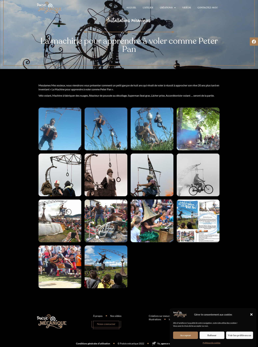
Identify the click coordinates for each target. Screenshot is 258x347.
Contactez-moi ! (207, 7)
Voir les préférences (239, 335)
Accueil (131, 7)
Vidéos (186, 7)
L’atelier (148, 7)
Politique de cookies (211, 343)
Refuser (212, 335)
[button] (251, 314)
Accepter (185, 335)
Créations (168, 8)
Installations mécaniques (129, 20)
